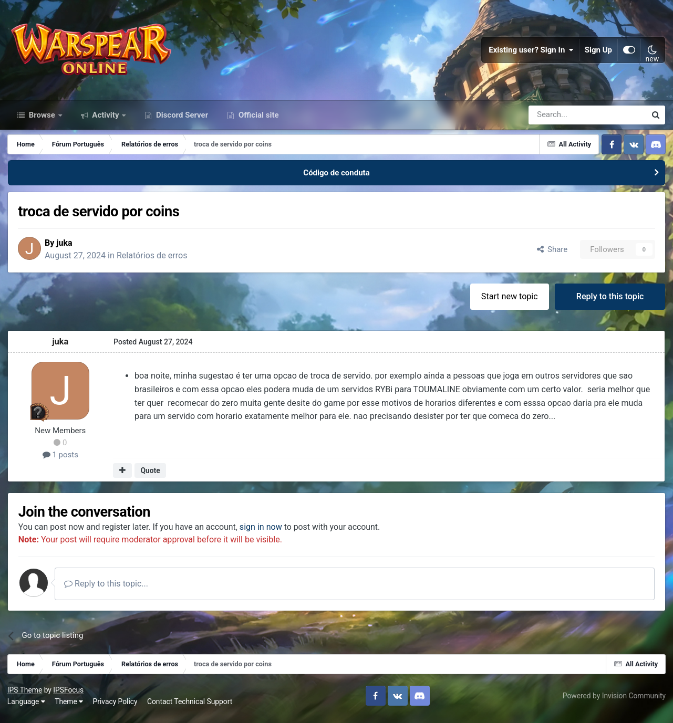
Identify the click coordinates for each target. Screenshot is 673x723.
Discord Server (181, 119)
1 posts (61, 460)
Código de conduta (336, 177)
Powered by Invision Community (613, 701)
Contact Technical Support (190, 707)
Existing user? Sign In (531, 52)
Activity (105, 119)
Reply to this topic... (110, 589)
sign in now (264, 532)
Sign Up (598, 52)
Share (551, 254)
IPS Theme (25, 695)
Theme (69, 707)
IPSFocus (69, 695)
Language (27, 707)
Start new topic (509, 301)
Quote (150, 475)
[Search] (559, 119)
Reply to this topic (610, 301)
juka (67, 248)
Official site (257, 119)
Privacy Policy (116, 707)
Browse (42, 119)
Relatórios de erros (155, 260)
